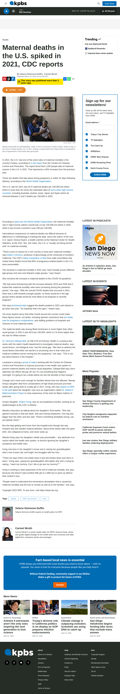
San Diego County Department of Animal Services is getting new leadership (99, 403)
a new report (36, 163)
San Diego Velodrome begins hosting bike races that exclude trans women (101, 626)
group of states (30, 362)
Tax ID (93, 671)
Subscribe (100, 175)
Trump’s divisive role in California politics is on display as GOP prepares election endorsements (45, 626)
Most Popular (91, 371)
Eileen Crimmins (15, 255)
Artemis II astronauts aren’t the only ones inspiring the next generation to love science (16, 626)
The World (91, 12)
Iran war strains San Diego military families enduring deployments (99, 441)
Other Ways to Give (98, 667)
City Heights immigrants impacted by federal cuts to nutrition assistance (99, 417)
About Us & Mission (45, 654)
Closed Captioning (71, 659)
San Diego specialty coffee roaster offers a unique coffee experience (99, 452)
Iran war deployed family (96, 44)
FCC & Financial (44, 667)
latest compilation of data (35, 258)
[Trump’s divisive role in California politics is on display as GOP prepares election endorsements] (45, 607)
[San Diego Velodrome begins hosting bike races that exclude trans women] (103, 607)
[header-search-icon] (98, 3)
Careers (41, 663)
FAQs (66, 667)
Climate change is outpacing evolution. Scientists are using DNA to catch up (73, 625)
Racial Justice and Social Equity (102, 618)
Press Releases (43, 676)
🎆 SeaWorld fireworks (95, 48)
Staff (39, 684)
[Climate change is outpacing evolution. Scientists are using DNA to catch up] (74, 607)
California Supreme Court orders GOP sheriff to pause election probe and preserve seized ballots (99, 430)
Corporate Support (98, 654)
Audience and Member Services (76, 654)
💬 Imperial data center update (99, 53)
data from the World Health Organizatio (33, 222)
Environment (66, 618)
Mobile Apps (42, 671)
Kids (44, 499)
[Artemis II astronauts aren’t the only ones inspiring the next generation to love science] (17, 607)
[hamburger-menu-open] (6, 3)
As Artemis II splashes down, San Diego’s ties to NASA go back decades (99, 268)
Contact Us (68, 663)
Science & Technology (12, 618)
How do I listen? (70, 671)
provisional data (19, 305)
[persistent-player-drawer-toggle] (108, 11)
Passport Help (69, 676)
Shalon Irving (25, 402)
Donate (60, 584)
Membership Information (100, 663)
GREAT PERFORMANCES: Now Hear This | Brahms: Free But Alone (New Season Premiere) (98, 353)
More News (11, 596)
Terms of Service (44, 688)
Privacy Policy (43, 680)
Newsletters (42, 659)
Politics (35, 618)
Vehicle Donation (97, 676)
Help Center (68, 680)
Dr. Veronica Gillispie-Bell (14, 341)
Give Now (109, 3)
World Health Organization (38, 181)
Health (5, 40)
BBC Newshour (25, 13)
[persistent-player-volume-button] (13, 11)
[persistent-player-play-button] (6, 12)
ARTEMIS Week (90, 311)
